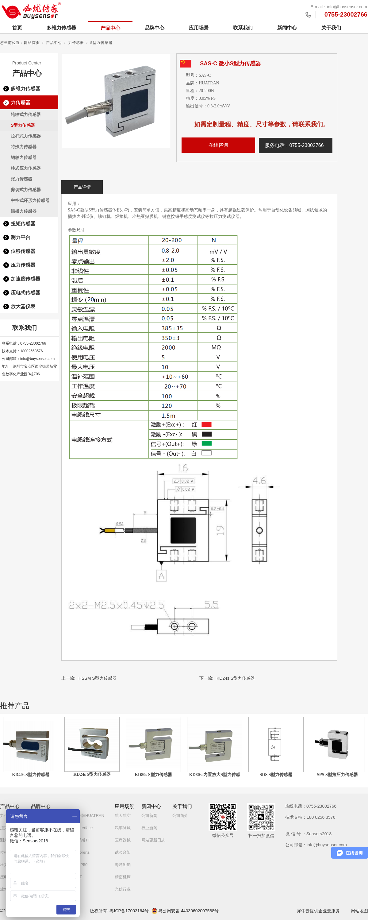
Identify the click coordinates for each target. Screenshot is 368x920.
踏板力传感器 (23, 211)
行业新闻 (149, 827)
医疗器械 (123, 840)
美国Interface (81, 827)
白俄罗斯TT (79, 840)
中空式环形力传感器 (30, 200)
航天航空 (123, 815)
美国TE (75, 877)
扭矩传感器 (23, 223)
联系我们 (243, 27)
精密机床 (123, 877)
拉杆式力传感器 (26, 135)
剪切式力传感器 (26, 189)
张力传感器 (21, 178)
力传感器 (76, 43)
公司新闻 (149, 815)
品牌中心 (154, 27)
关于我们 (331, 27)
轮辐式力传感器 (26, 114)
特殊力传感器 (23, 146)
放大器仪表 (23, 306)
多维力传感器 (61, 27)
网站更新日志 (153, 840)
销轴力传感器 (23, 157)
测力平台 (20, 237)
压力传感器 (23, 265)
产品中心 (110, 28)
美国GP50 (78, 864)
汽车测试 (123, 827)
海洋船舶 (123, 864)
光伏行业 (123, 889)
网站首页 (32, 43)
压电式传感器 (25, 292)
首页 (17, 27)
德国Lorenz (79, 852)
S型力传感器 (101, 43)
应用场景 (199, 27)
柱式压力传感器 (26, 168)
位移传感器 (23, 251)
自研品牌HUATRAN (86, 815)
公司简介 (180, 815)
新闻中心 (287, 27)
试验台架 (123, 852)
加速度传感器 (25, 278)
